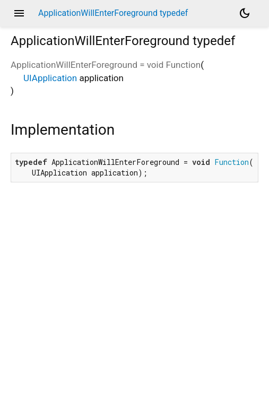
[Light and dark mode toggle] (244, 13)
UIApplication (50, 78)
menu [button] (19, 13)
